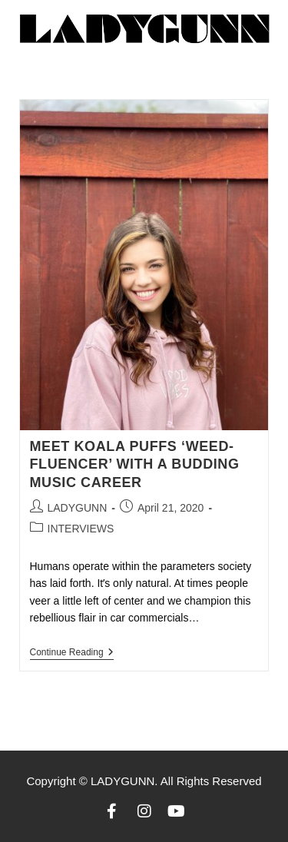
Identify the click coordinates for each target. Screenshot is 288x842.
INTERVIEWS (81, 528)
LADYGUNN (78, 508)
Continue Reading (72, 652)
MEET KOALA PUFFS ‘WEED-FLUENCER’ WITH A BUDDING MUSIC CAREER (135, 464)
